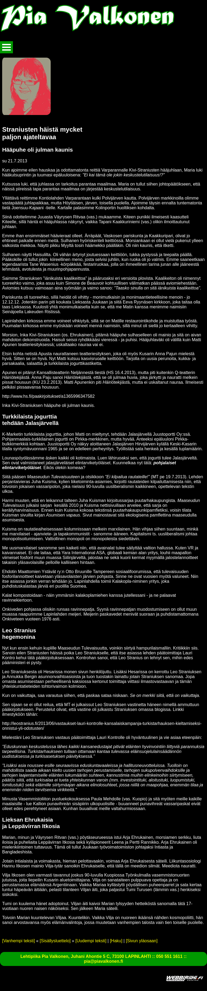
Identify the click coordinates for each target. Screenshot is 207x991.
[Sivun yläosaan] (141, 940)
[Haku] (116, 940)
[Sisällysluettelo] (55, 940)
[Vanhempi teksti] (18, 940)
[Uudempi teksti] (90, 940)
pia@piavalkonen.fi (103, 961)
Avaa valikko (6, 47)
